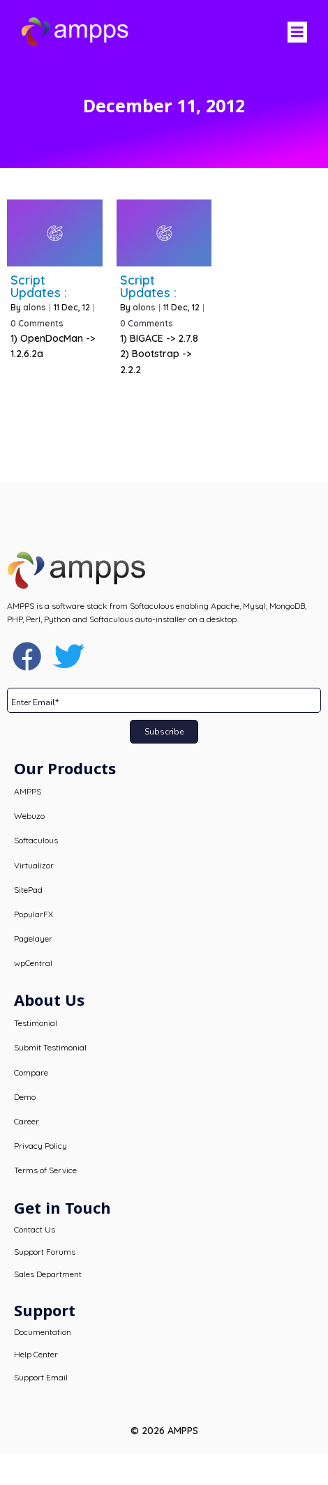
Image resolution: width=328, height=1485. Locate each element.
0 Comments (37, 323)
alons (34, 307)
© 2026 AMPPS (164, 1430)
